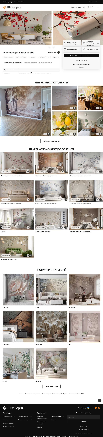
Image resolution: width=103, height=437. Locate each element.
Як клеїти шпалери (8, 424)
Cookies (54, 417)
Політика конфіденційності (42, 415)
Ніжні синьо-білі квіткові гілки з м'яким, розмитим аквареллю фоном (46, 201)
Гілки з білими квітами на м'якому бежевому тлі (12, 201)
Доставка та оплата (8, 420)
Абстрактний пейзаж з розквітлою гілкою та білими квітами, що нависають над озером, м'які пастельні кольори (46, 173)
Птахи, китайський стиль (8, 257)
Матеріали (6, 417)
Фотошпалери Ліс (46, 391)
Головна (21, 391)
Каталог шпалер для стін (25, 417)
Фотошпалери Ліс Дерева (60, 391)
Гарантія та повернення (24, 414)
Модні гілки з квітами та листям (80, 173)
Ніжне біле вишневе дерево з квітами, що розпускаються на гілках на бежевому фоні (81, 201)
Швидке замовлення (81, 60)
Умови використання (58, 414)
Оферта (39, 424)
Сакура (3, 229)
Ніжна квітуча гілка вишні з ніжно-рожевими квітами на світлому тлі (12, 173)
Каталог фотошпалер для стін (32, 391)
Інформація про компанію (41, 420)
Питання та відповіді (8, 414)
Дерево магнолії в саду (42, 229)
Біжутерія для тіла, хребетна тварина (81, 229)
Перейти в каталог (51, 384)
